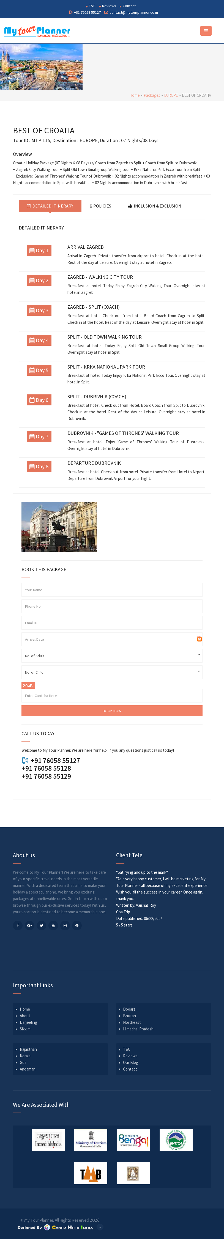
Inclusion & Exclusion (154, 206)
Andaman (27, 1069)
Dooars (129, 1009)
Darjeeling (28, 1022)
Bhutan (129, 1015)
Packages (152, 95)
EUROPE (171, 95)
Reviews (107, 5)
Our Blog (130, 1062)
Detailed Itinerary (50, 206)
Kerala (25, 1055)
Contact (128, 5)
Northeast (132, 1022)
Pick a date (199, 639)
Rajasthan (28, 1049)
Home (135, 95)
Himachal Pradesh (138, 1028)
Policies (100, 206)
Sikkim (25, 1028)
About (25, 1015)
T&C (90, 5)
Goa (23, 1062)
